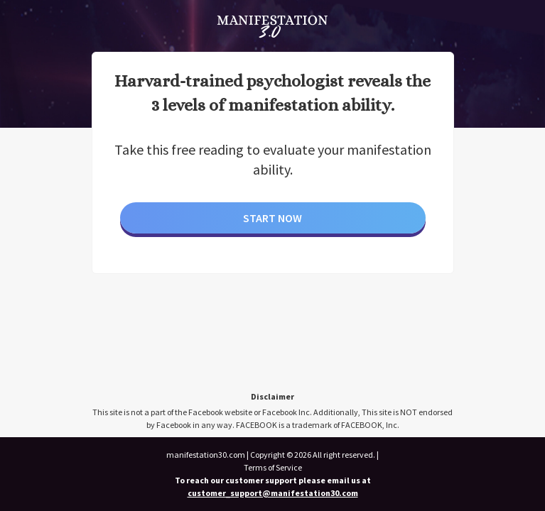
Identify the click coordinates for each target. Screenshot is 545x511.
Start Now (272, 218)
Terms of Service (273, 467)
